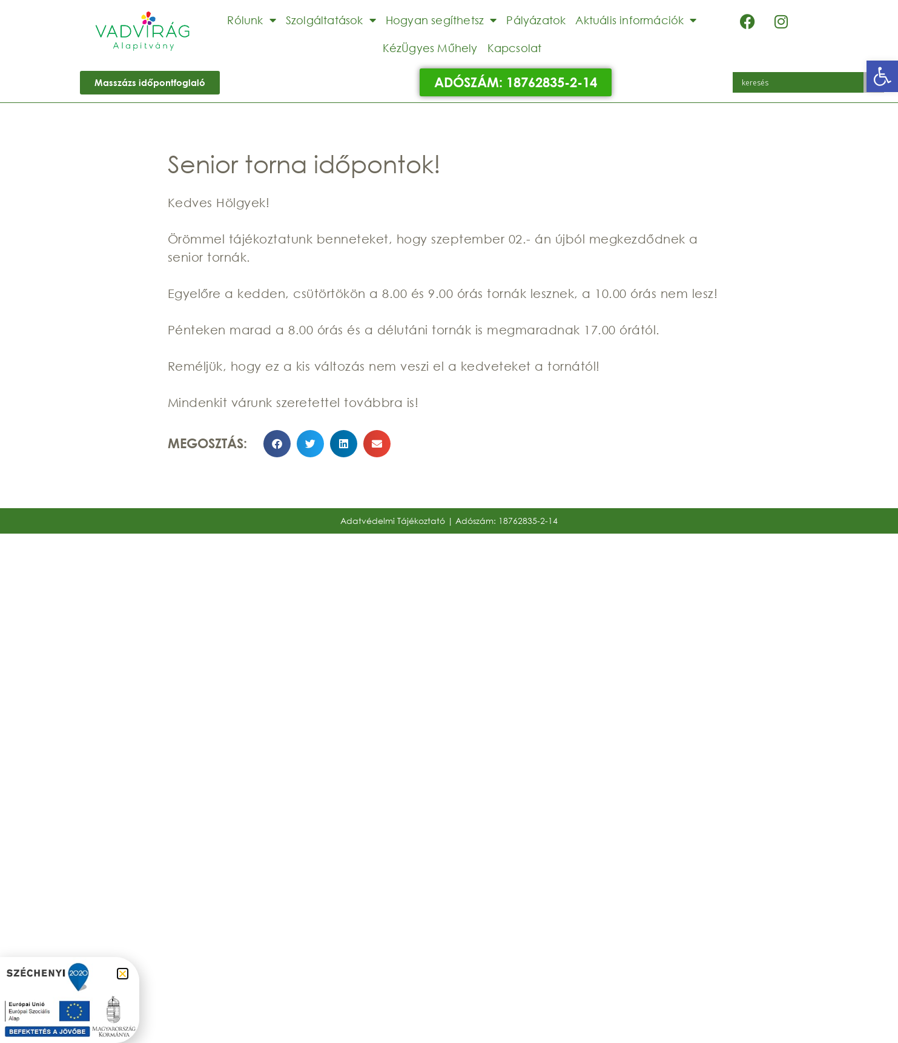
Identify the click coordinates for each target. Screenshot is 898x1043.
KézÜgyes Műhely (430, 48)
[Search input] (801, 82)
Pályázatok (536, 20)
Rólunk (251, 19)
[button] (882, 76)
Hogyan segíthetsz (441, 19)
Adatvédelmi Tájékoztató (392, 520)
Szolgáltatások (331, 19)
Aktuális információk (635, 19)
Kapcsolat (514, 48)
